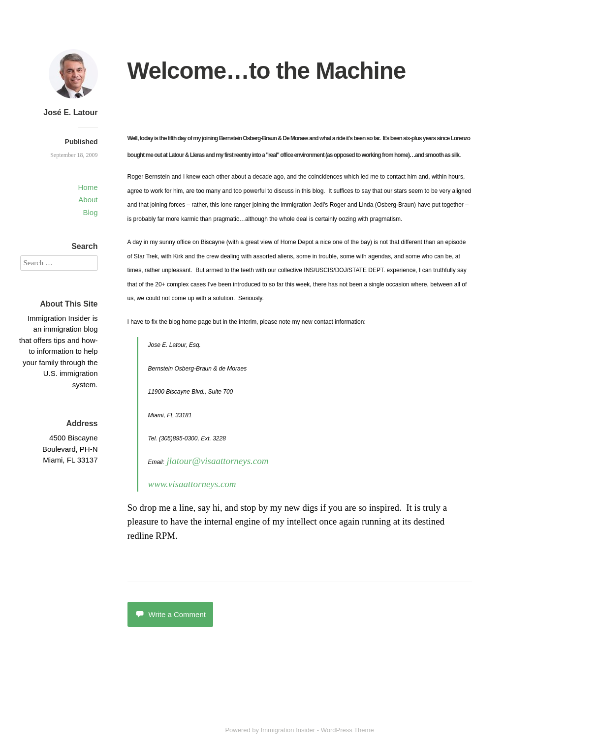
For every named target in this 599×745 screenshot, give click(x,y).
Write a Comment (170, 614)
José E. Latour (70, 112)
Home (87, 187)
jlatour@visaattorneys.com (218, 461)
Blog (90, 212)
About (87, 199)
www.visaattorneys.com (192, 484)
